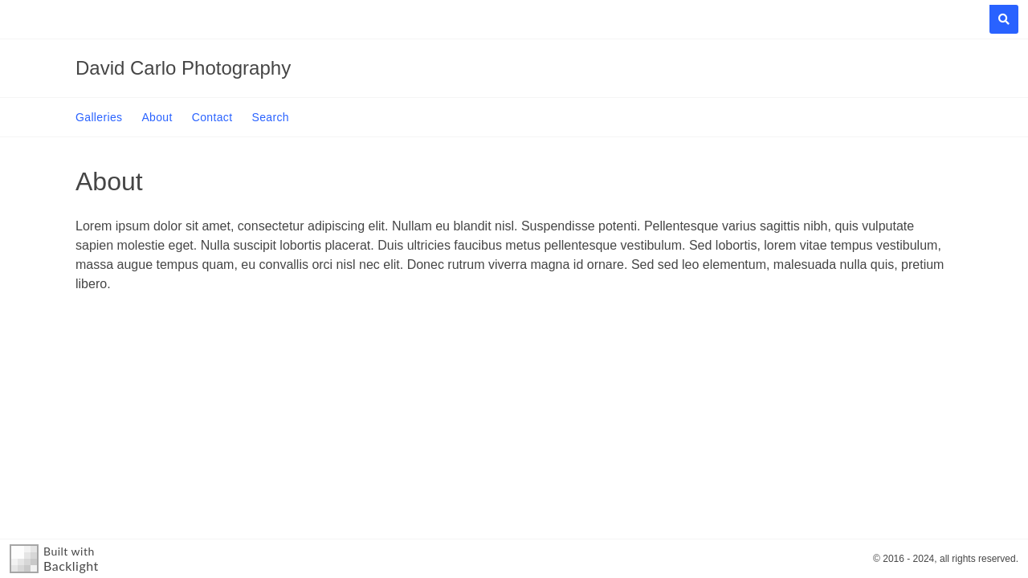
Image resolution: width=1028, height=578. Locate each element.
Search (269, 117)
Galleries (98, 117)
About (156, 117)
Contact (212, 117)
